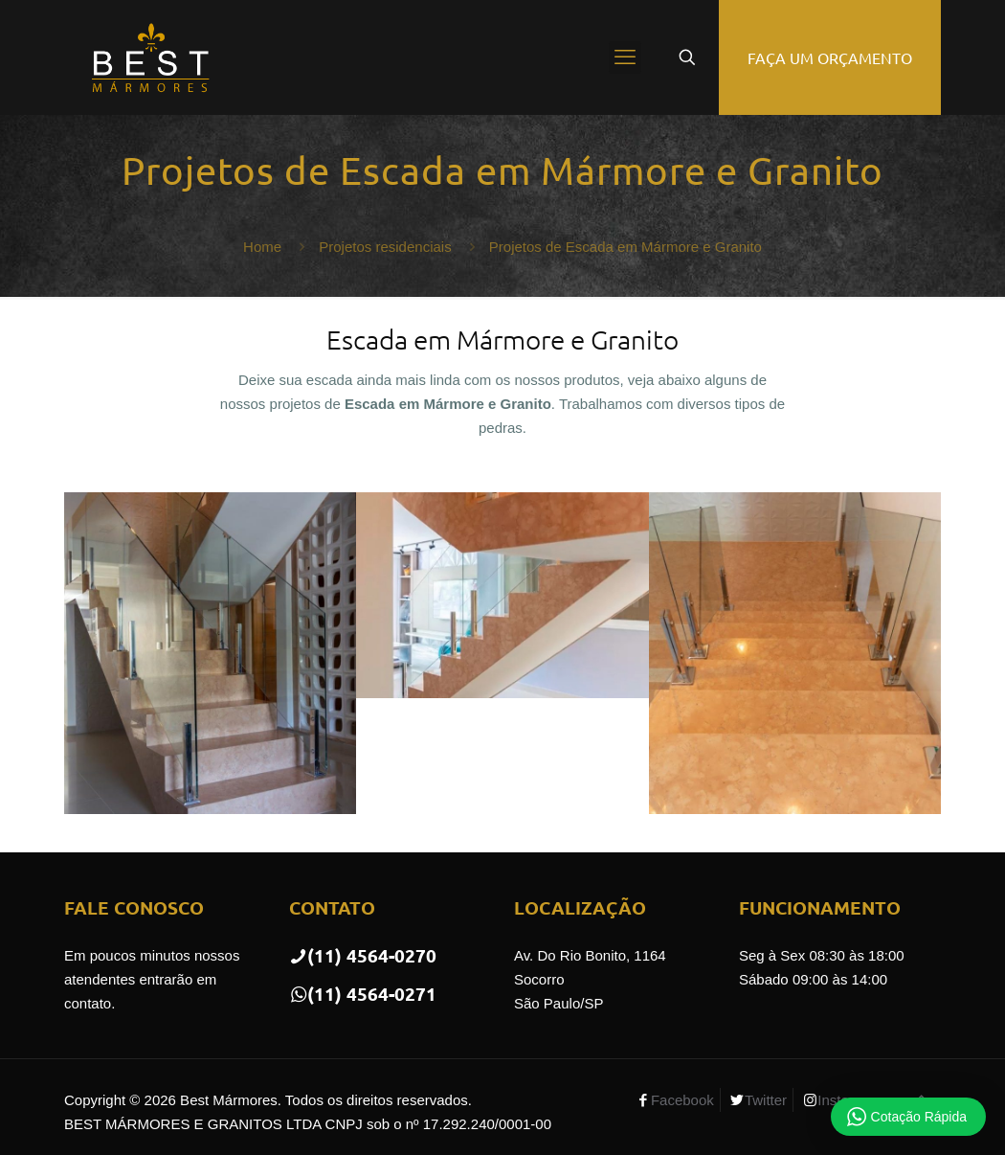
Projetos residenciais (385, 246)
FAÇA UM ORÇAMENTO (830, 57)
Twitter (766, 1100)
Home (262, 246)
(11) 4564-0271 (362, 994)
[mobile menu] (625, 57)
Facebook (682, 1100)
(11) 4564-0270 (362, 955)
